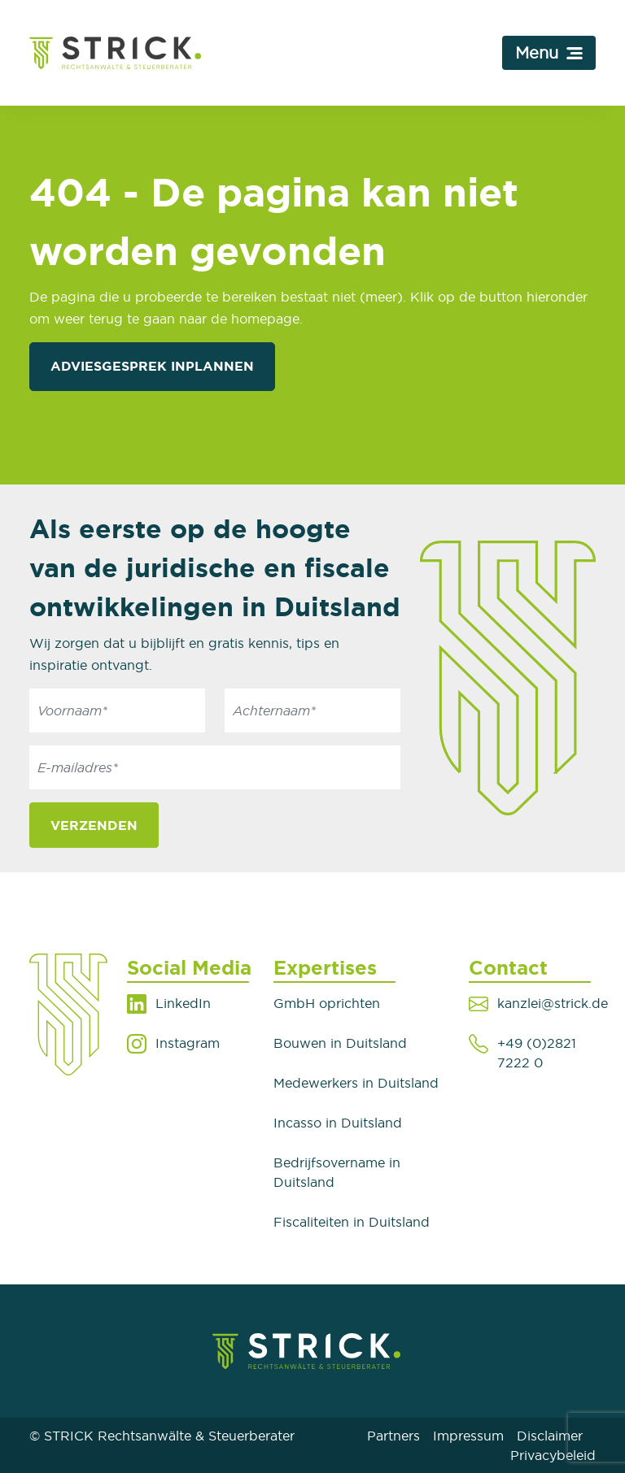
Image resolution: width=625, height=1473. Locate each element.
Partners (393, 1435)
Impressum (468, 1435)
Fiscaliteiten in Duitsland (351, 1221)
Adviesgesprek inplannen (152, 365)
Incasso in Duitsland (337, 1122)
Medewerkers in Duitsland (356, 1082)
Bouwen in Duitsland (340, 1043)
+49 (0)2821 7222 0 (536, 1053)
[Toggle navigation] (549, 53)
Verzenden (94, 825)
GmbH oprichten (326, 1003)
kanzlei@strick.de (552, 1003)
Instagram (187, 1043)
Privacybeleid (553, 1455)
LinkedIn (183, 1003)
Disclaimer (550, 1435)
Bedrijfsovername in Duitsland (336, 1172)
